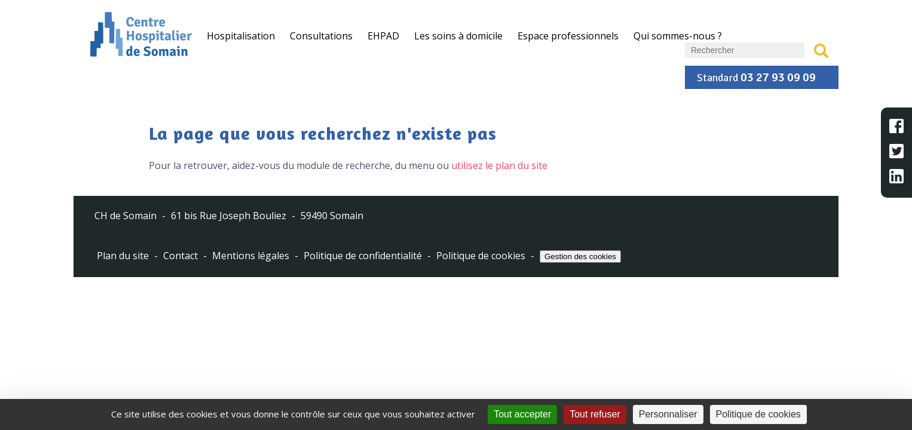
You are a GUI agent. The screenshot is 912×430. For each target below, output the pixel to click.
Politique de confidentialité (363, 256)
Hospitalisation (241, 35)
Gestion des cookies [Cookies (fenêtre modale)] (580, 256)
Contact (180, 256)
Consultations (321, 35)
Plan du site (123, 256)
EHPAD (383, 35)
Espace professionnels (568, 35)
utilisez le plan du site (499, 165)
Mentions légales (250, 256)
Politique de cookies (480, 256)
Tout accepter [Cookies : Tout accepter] (522, 414)
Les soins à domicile (458, 35)
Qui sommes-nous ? (677, 35)
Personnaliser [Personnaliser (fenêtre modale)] (668, 414)
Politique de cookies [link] (758, 414)
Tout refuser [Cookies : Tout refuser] (595, 414)
